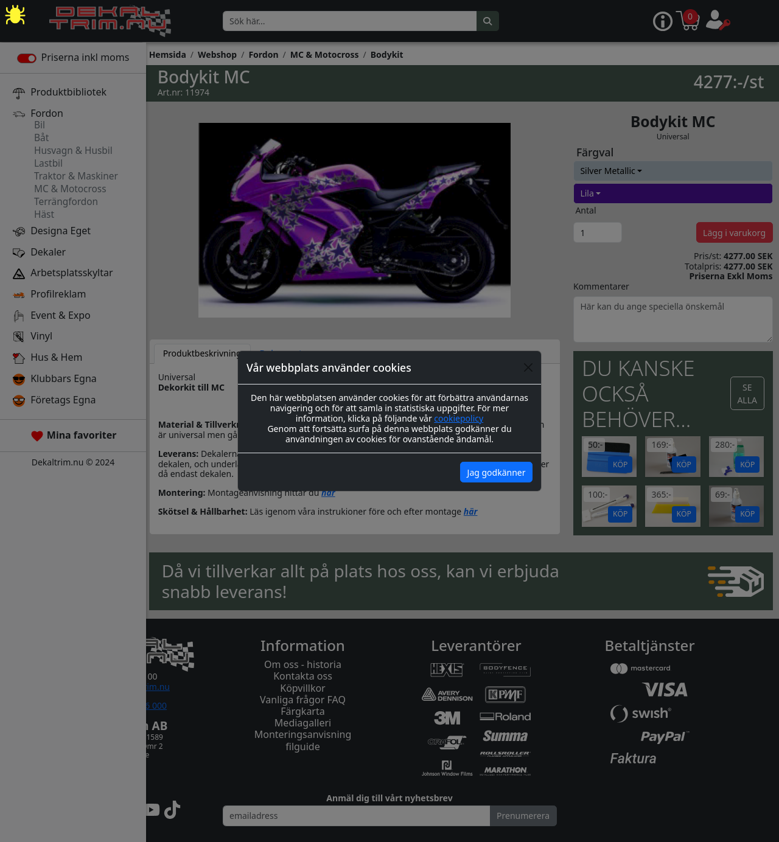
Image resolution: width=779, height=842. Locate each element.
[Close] (528, 367)
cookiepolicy (458, 418)
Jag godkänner (496, 472)
